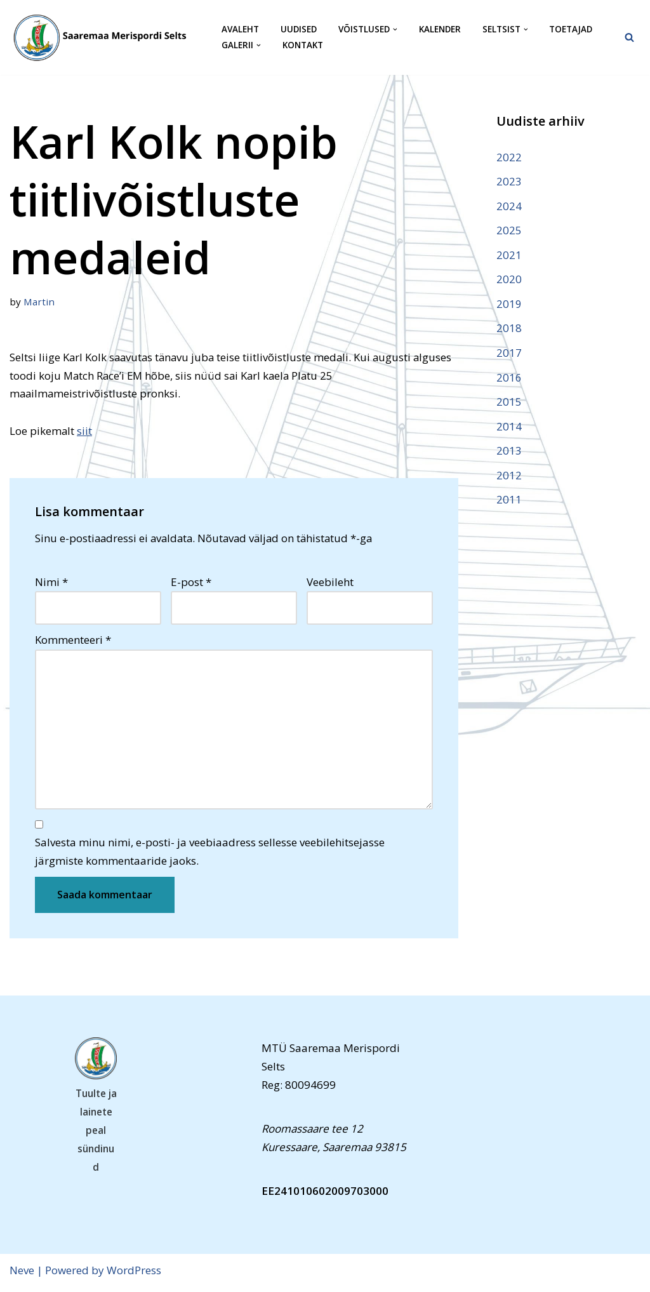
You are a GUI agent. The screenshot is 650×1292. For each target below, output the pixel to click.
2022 (509, 157)
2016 (509, 379)
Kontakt (302, 45)
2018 (509, 330)
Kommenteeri (73, 641)
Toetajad (574, 29)
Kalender (442, 29)
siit (85, 431)
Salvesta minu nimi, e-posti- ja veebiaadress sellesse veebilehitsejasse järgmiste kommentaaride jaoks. (210, 855)
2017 (509, 354)
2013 (509, 453)
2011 (509, 502)
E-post (191, 583)
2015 (509, 404)
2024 (509, 206)
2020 (509, 280)
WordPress (134, 1274)
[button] (397, 29)
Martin (39, 301)
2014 (509, 428)
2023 (509, 181)
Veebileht (330, 583)
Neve (22, 1274)
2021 (509, 255)
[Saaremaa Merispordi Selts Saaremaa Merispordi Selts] (105, 37)
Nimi (51, 583)
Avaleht (240, 29)
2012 (509, 477)
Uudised (299, 29)
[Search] (629, 37)
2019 (509, 305)
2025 (509, 230)
